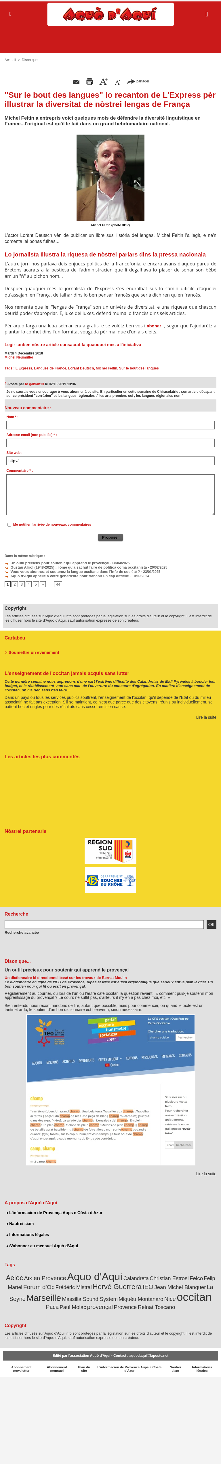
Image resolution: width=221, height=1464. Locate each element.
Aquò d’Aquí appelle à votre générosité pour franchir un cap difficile (63, 575)
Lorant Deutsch (79, 368)
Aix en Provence (48, 1277)
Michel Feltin (104, 368)
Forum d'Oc (34, 1285)
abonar (154, 325)
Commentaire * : (19, 471)
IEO (137, 1284)
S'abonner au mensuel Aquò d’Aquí (41, 1244)
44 (57, 583)
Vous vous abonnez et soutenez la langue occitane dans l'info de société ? (68, 571)
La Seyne (204, 1285)
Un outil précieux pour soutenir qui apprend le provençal (54, 563)
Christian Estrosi (165, 1277)
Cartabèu (14, 636)
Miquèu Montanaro (119, 1296)
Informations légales (27, 1233)
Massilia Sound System (71, 1296)
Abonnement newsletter (21, 1365)
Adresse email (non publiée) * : (31, 435)
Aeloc (20, 1276)
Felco (191, 1277)
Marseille (27, 1295)
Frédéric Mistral (67, 1285)
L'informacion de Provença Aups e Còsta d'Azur (53, 1211)
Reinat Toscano (141, 1304)
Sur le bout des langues (136, 368)
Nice (146, 1296)
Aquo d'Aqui (96, 1274)
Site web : (14, 453)
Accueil (10, 60)
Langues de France (49, 368)
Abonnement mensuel (56, 1365)
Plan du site (84, 1365)
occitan (169, 1294)
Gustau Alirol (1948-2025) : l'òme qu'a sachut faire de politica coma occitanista (72, 567)
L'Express (24, 368)
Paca (193, 1296)
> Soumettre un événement (30, 651)
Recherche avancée (21, 931)
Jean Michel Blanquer (168, 1285)
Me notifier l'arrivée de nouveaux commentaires (52, 524)
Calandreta (134, 1277)
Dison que (29, 60)
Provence (112, 1304)
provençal (88, 1304)
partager (138, 81)
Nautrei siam (19, 1222)
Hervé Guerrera (108, 1284)
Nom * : (12, 417)
